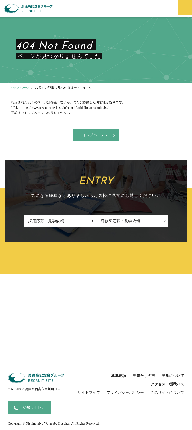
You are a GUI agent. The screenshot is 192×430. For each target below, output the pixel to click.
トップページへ (95, 135)
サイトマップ (89, 393)
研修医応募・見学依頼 (125, 221)
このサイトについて (167, 393)
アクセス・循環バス (167, 384)
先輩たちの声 (144, 376)
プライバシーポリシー (125, 393)
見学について (173, 376)
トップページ (19, 87)
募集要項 (118, 376)
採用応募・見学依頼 (46, 221)
